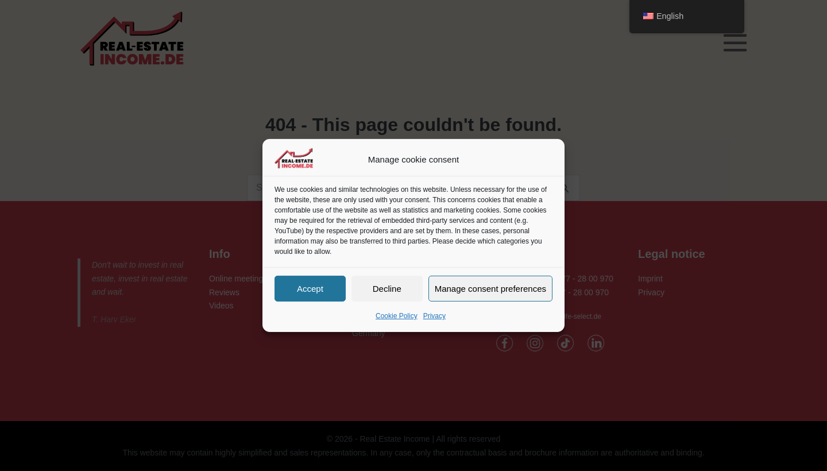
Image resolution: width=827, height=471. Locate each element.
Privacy (434, 316)
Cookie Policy (397, 316)
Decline (387, 288)
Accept (310, 288)
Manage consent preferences (490, 288)
